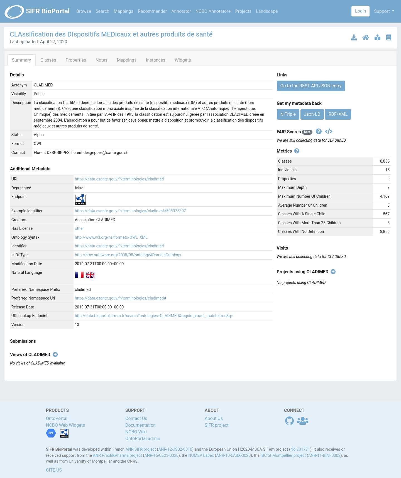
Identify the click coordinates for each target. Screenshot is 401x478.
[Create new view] (54, 355)
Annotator (181, 11)
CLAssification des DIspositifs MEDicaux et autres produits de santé (111, 34)
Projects (243, 11)
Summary (21, 60)
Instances (155, 60)
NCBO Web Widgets (65, 425)
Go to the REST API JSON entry (311, 85)
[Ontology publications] (388, 37)
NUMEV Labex (201, 455)
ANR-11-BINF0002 (324, 455)
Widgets (183, 60)
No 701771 (300, 449)
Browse (83, 11)
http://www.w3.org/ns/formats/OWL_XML (111, 237)
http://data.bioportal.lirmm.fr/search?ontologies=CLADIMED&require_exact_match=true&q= (154, 315)
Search (102, 11)
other (79, 228)
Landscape (267, 11)
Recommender (152, 11)
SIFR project (217, 425)
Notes (101, 60)
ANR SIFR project (141, 449)
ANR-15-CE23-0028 (161, 455)
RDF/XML (338, 114)
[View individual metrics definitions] (295, 151)
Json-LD (312, 114)
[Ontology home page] (366, 37)
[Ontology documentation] (378, 37)
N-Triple (288, 114)
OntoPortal (56, 418)
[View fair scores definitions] (318, 131)
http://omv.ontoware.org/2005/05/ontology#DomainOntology (128, 255)
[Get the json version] (327, 131)
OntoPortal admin (142, 438)
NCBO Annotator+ (213, 11)
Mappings (123, 11)
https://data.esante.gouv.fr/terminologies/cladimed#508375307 (130, 211)
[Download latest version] (354, 37)
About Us (214, 418)
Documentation (140, 425)
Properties (75, 60)
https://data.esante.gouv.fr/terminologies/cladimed (119, 179)
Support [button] (382, 11)
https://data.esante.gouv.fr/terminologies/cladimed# (120, 298)
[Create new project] (332, 272)
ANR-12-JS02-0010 (175, 449)
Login (360, 11)
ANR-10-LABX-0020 (233, 455)
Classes (48, 60)
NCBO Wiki (136, 431)
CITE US (54, 470)
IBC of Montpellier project (283, 455)
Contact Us (136, 418)
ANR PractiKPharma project (117, 455)
